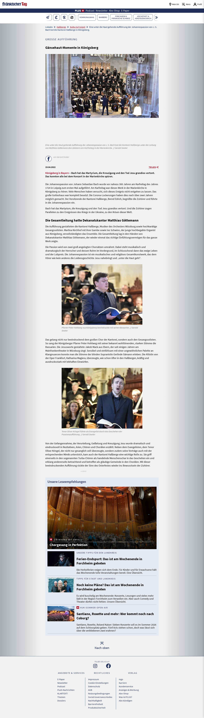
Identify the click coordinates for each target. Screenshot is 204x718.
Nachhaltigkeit (95, 700)
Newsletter (62, 682)
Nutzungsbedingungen (99, 693)
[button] (79, 10)
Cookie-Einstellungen (98, 682)
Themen (61, 697)
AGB (90, 690)
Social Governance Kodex (100, 697)
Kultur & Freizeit (77, 27)
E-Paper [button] (125, 10)
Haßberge (61, 27)
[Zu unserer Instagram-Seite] (95, 666)
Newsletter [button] (102, 10)
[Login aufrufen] (197, 4)
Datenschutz (94, 686)
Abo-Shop (123, 693)
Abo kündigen (125, 700)
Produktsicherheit (96, 707)
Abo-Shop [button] (114, 10)
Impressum (93, 679)
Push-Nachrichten (66, 690)
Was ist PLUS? (125, 697)
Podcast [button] (90, 10)
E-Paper (61, 679)
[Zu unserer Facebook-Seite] (108, 665)
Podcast (61, 686)
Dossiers (61, 700)
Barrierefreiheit (95, 704)
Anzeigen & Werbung (129, 690)
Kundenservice (126, 686)
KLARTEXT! (62, 693)
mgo (121, 679)
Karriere (123, 682)
